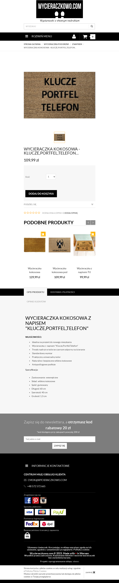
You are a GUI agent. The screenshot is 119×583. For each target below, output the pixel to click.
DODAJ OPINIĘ (71, 213)
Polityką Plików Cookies (36, 571)
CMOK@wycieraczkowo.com (47, 480)
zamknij (90, 572)
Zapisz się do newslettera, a (58, 426)
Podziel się (58, 204)
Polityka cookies (81, 549)
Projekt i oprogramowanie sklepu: (59, 561)
